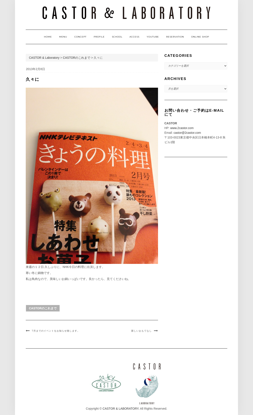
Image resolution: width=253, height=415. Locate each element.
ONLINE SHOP (200, 36)
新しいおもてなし (141, 330)
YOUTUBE (153, 36)
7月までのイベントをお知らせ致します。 (56, 330)
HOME (48, 36)
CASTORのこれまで (43, 308)
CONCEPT (80, 36)
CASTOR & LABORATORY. (120, 408)
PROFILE (99, 36)
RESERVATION (175, 36)
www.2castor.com (182, 128)
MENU (63, 36)
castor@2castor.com (187, 132)
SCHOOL (117, 36)
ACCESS (134, 36)
